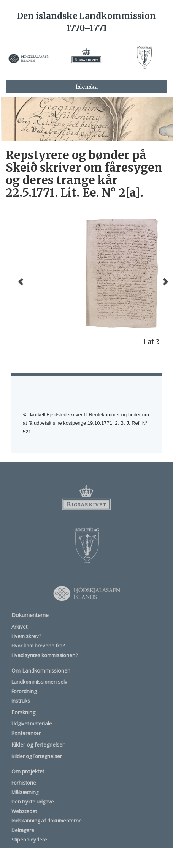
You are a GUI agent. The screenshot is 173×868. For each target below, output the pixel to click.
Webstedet (24, 811)
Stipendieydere (29, 839)
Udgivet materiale (31, 723)
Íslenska (87, 86)
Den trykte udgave (32, 801)
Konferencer (26, 732)
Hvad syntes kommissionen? (44, 655)
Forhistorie (23, 782)
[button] (21, 281)
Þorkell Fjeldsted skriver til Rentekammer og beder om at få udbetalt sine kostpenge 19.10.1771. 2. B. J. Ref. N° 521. (86, 423)
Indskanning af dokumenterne (46, 820)
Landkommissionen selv (39, 681)
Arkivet (19, 626)
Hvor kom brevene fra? (38, 645)
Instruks (20, 700)
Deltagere (22, 830)
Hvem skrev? (26, 636)
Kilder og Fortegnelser (36, 756)
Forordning (24, 691)
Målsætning (24, 792)
